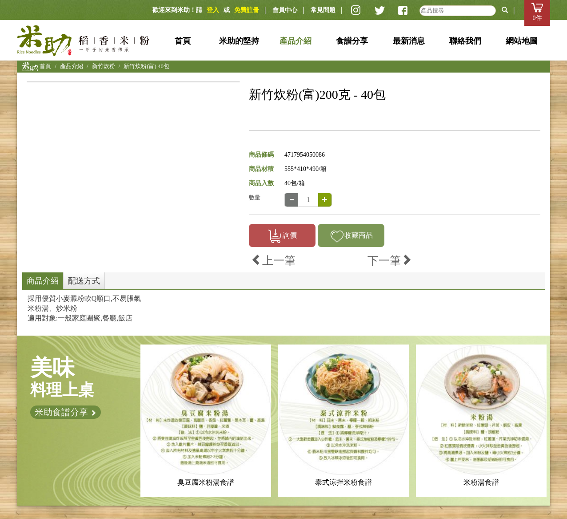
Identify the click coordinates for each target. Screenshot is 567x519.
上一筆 (273, 261)
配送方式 (84, 280)
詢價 (282, 236)
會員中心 (284, 10)
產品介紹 (295, 40)
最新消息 (409, 40)
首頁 (183, 40)
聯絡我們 (465, 40)
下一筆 (389, 261)
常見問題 (323, 10)
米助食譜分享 (65, 412)
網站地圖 (522, 40)
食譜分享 (352, 40)
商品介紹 (43, 280)
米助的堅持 (239, 40)
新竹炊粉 (103, 66)
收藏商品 (351, 236)
